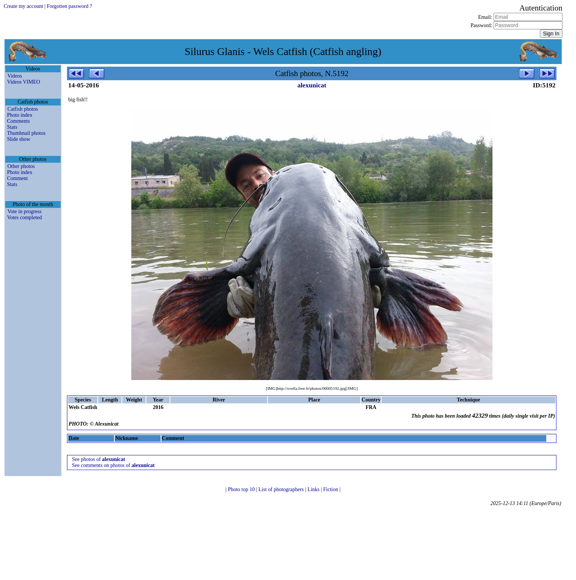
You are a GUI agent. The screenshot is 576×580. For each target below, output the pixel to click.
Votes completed (24, 217)
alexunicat (311, 85)
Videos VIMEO (23, 82)
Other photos (21, 166)
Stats (12, 127)
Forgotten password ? (69, 6)
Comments (18, 121)
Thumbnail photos (26, 133)
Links (314, 489)
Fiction (331, 489)
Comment (17, 178)
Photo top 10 (242, 489)
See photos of (98, 459)
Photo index (19, 115)
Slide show (18, 139)
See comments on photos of (113, 465)
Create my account (23, 6)
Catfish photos (23, 109)
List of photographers (281, 489)
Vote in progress (25, 211)
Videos (15, 76)
